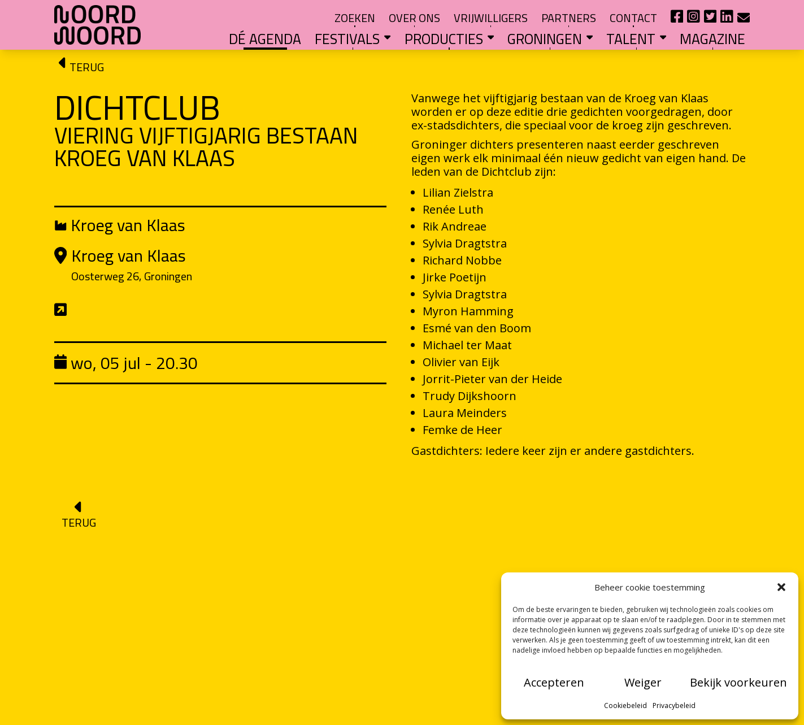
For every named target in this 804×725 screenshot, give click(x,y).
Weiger (643, 682)
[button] (781, 587)
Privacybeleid (674, 705)
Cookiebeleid (625, 705)
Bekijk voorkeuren (738, 682)
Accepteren (554, 682)
